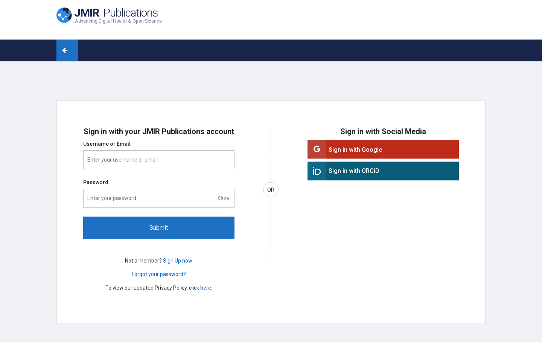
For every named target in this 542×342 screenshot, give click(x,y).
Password (95, 182)
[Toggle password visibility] (223, 198)
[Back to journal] (73, 50)
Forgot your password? (159, 274)
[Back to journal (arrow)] (62, 50)
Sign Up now (177, 261)
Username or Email (107, 144)
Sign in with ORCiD (354, 170)
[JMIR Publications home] (109, 14)
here (205, 288)
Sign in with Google (355, 149)
